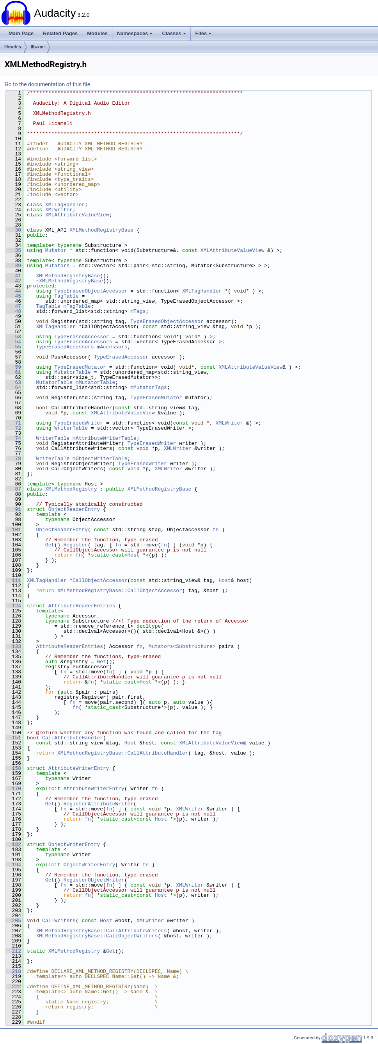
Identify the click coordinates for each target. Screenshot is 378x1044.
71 (13, 423)
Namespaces (135, 33)
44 (13, 290)
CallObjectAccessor (100, 580)
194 (13, 864)
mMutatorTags (148, 387)
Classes (174, 33)
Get (49, 544)
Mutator (56, 250)
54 (13, 341)
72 (13, 428)
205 (13, 920)
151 (13, 737)
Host (133, 555)
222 (13, 986)
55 (13, 346)
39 (13, 265)
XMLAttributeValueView (77, 214)
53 (13, 336)
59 (13, 367)
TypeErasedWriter (78, 423)
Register (76, 544)
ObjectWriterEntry (74, 844)
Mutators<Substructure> (182, 646)
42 (13, 280)
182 (13, 844)
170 (13, 788)
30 (13, 230)
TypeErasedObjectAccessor (90, 290)
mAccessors (112, 346)
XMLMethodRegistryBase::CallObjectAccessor (119, 590)
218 (13, 971)
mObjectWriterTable (100, 458)
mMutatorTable (95, 382)
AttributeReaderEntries (81, 605)
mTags (138, 311)
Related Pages (60, 33)
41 (13, 275)
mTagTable (77, 306)
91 (13, 509)
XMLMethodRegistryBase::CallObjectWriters (97, 935)
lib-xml (37, 47)
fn (216, 529)
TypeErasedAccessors (83, 341)
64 (13, 387)
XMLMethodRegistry (71, 489)
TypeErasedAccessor (81, 336)
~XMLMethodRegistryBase (69, 280)
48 (13, 311)
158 (13, 768)
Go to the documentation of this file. (48, 84)
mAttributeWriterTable (105, 438)
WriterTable (71, 428)
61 (13, 372)
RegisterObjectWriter (94, 879)
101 (13, 529)
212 (13, 951)
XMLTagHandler (65, 204)
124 (13, 605)
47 (13, 306)
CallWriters (59, 920)
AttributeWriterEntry (78, 768)
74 (13, 438)
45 (13, 296)
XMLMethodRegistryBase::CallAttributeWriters (101, 930)
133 (13, 646)
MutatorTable (72, 372)
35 (13, 250)
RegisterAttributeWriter (98, 803)
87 (13, 489)
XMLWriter (59, 209)
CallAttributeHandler (72, 737)
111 (13, 580)
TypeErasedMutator (80, 367)
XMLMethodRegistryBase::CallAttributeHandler (122, 753)
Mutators (57, 265)
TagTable (66, 296)
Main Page (21, 33)
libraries (12, 47)
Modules (97, 33)
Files (203, 33)
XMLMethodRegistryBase (101, 230)
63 (13, 382)
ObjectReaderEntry (74, 509)
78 (13, 458)
